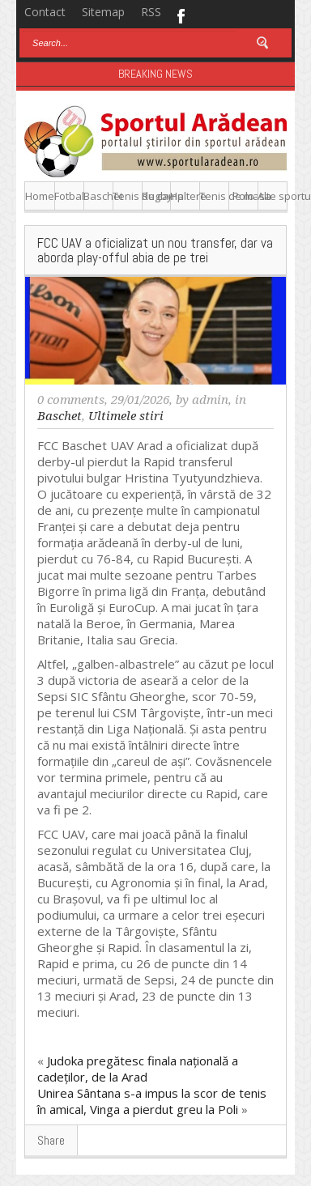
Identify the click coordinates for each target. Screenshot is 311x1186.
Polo (243, 196)
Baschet (98, 196)
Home (39, 196)
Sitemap (103, 11)
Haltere (185, 196)
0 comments (70, 400)
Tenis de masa (214, 196)
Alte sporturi (273, 196)
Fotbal (69, 196)
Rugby (157, 196)
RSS (151, 11)
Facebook (180, 14)
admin (210, 400)
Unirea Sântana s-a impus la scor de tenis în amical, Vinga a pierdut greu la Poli (151, 1101)
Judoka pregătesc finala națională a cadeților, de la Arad (137, 1068)
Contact (45, 11)
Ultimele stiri (126, 416)
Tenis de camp (128, 196)
